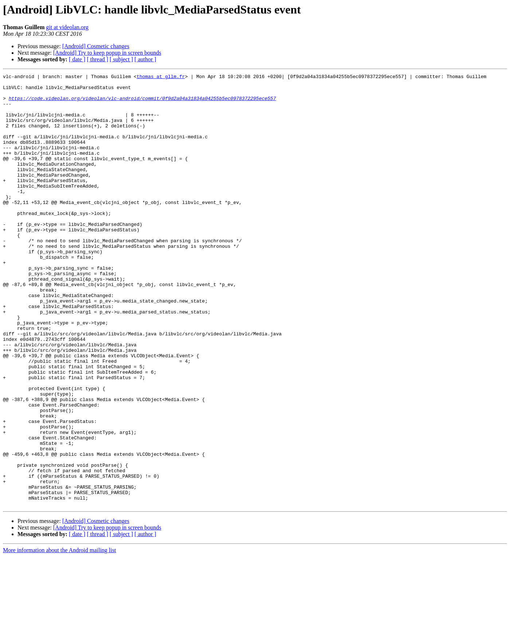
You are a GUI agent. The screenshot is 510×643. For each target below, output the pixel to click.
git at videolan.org (67, 27)
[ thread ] (97, 59)
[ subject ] (121, 59)
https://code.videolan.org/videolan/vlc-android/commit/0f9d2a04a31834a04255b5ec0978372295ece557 (142, 103)
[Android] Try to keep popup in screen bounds (107, 53)
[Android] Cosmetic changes (95, 46)
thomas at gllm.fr (161, 77)
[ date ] (77, 59)
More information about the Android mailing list (59, 637)
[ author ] (145, 59)
